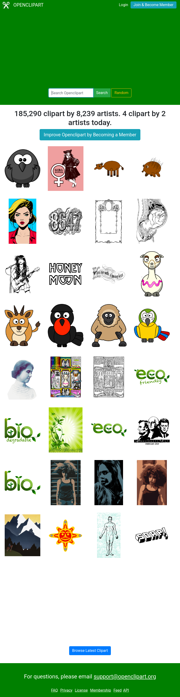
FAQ (54, 690)
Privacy (66, 690)
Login (123, 5)
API (126, 690)
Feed (117, 690)
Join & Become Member (153, 5)
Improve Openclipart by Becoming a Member (90, 135)
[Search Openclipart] (71, 92)
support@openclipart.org (125, 676)
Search (102, 93)
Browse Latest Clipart (90, 650)
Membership (100, 690)
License (81, 690)
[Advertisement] (90, 49)
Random (121, 93)
